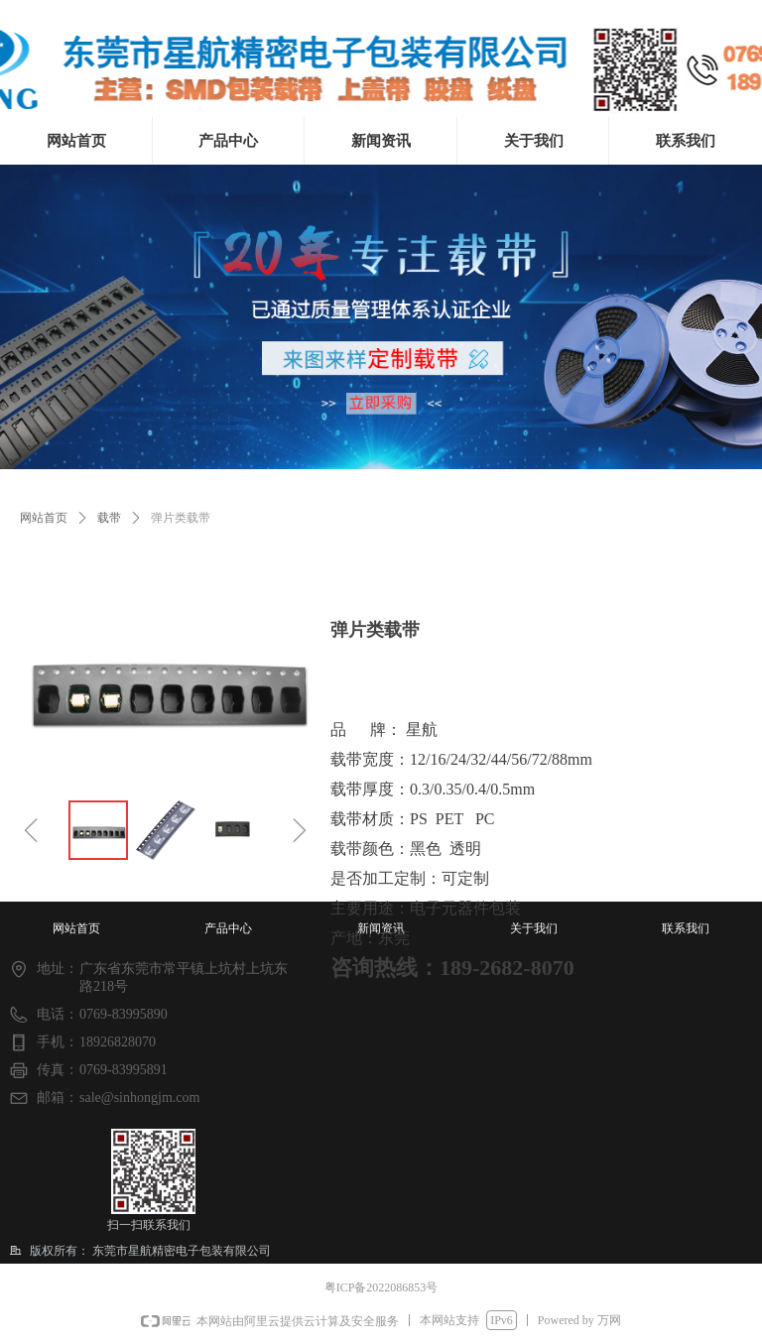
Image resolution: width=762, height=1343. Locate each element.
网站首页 (43, 518)
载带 (109, 518)
